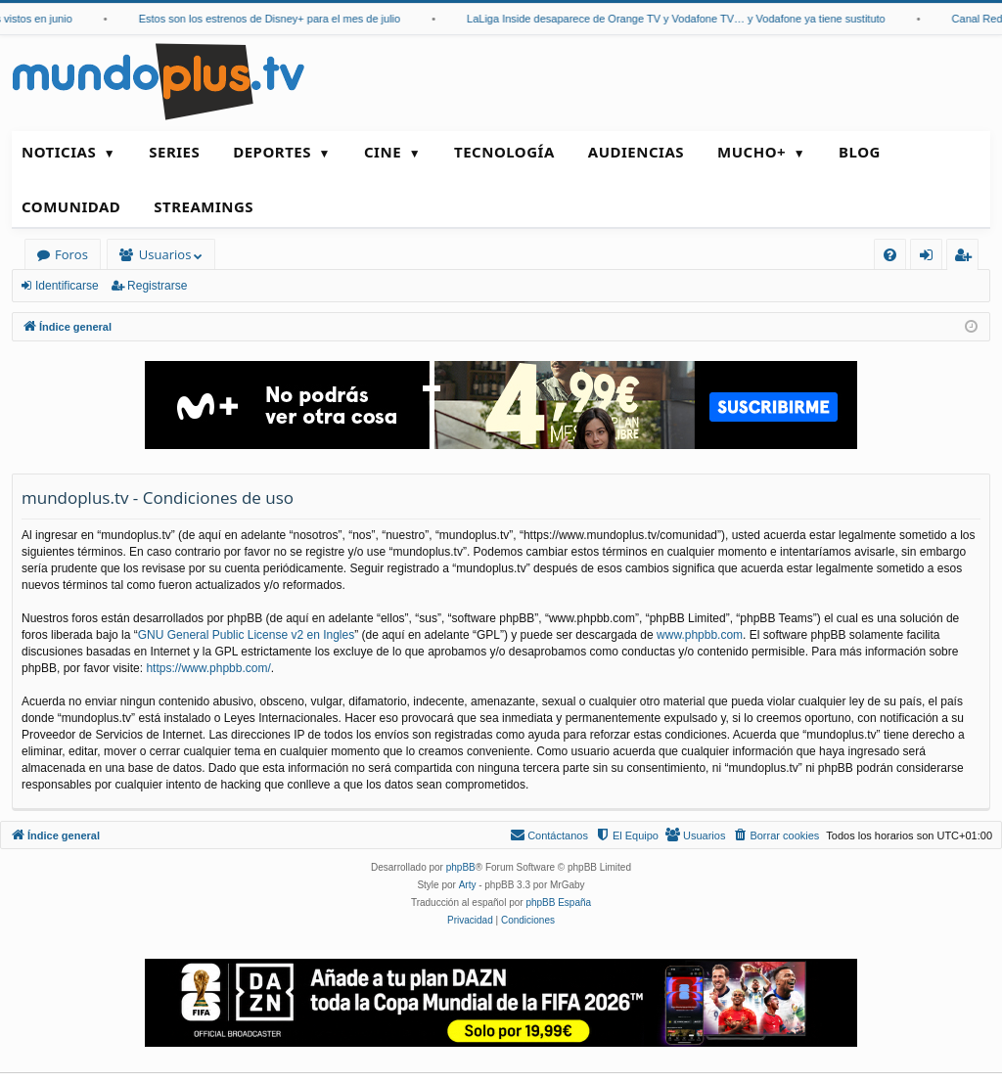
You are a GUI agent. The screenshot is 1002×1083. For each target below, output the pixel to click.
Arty (468, 885)
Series (174, 151)
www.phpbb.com (700, 635)
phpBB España (558, 902)
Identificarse (67, 286)
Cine (382, 151)
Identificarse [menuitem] (931, 258)
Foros (71, 254)
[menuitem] (890, 255)
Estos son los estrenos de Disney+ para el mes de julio (282, 18)
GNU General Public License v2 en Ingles (246, 635)
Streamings (203, 206)
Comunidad (71, 206)
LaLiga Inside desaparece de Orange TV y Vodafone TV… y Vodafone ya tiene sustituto (687, 18)
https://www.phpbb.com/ (208, 668)
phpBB (461, 867)
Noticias (59, 151)
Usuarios (165, 254)
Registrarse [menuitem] (967, 258)
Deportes (272, 151)
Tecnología (504, 151)
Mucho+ (751, 151)
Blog (860, 151)
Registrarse (157, 286)
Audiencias (636, 151)
